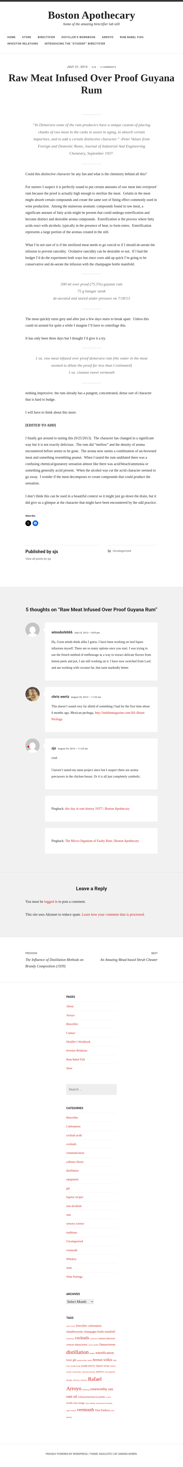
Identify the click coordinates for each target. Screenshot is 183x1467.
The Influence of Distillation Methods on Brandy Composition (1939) (58, 962)
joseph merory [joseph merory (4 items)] (88, 1369)
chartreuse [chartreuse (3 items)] (70, 1342)
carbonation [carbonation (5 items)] (95, 1329)
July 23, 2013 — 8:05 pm (87, 636)
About (70, 1009)
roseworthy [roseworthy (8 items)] (98, 1392)
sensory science (76, 1227)
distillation (73, 1174)
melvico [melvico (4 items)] (100, 1375)
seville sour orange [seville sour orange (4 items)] (75, 1406)
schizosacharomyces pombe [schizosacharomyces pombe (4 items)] (91, 1400)
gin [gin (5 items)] (74, 1363)
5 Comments (109, 68)
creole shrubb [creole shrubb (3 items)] (93, 1348)
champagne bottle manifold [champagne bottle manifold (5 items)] (99, 1334)
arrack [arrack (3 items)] (72, 1329)
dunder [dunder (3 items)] (92, 1357)
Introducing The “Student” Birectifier (75, 43)
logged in (51, 905)
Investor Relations (22, 43)
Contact (71, 1036)
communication (76, 1156)
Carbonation (74, 1129)
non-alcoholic (75, 1209)
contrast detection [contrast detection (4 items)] (106, 1341)
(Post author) (28, 754)
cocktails (72, 1147)
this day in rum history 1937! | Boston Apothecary (97, 812)
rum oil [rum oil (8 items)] (71, 1400)
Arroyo (107, 37)
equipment (73, 1182)
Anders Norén (127, 1457)
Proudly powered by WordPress (67, 1457)
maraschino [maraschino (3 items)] (76, 1375)
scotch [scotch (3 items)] (108, 1400)
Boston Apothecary (91, 15)
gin (68, 1191)
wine (69, 1271)
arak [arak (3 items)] (68, 1329)
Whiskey (72, 1262)
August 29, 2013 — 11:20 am (86, 700)
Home (11, 37)
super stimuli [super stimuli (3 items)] (71, 1414)
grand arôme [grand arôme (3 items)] (82, 1363)
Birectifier (46, 37)
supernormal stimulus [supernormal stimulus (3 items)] (104, 1407)
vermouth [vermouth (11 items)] (85, 1413)
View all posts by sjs (38, 562)
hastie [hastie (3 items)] (90, 1363)
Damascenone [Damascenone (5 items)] (107, 1347)
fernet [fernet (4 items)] (69, 1363)
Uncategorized (122, 554)
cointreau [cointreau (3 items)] (93, 1342)
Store (26, 37)
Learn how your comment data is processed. (113, 918)
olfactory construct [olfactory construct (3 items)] (80, 1384)
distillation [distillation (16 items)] (77, 1355)
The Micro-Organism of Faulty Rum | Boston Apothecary (102, 844)
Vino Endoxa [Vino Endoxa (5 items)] (102, 1413)
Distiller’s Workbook (78, 37)
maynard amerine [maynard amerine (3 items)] (88, 1375)
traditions (72, 1236)
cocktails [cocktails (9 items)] (82, 1341)
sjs (92, 68)
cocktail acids (75, 1138)
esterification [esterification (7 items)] (105, 1356)
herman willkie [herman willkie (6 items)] (102, 1363)
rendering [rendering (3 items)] (86, 1393)
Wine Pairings (75, 1280)
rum (68, 1218)
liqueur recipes (75, 1200)
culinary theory (76, 1165)
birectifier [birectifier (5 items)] (81, 1329)
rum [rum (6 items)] (110, 1392)
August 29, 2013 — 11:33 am (73, 752)
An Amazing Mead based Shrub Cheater (125, 959)
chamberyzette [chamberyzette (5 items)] (74, 1334)
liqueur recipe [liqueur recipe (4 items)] (102, 1369)
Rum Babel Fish (132, 37)
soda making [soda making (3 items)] (90, 1407)
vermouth (72, 1253)
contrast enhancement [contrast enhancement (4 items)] (76, 1348)
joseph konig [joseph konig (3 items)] (75, 1369)
